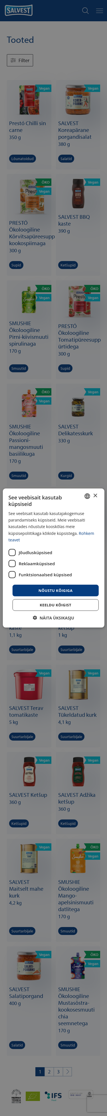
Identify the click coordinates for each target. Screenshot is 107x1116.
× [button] (95, 496)
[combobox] (87, 496)
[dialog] (53, 558)
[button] (53, 618)
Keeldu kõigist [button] (55, 605)
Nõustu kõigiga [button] (56, 590)
